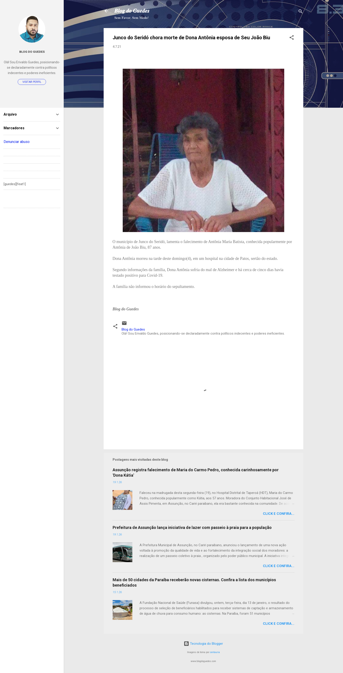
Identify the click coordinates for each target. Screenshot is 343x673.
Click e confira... (278, 514)
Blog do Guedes (32, 51)
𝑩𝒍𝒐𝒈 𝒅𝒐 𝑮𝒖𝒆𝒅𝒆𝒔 (131, 11)
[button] (291, 38)
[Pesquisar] (300, 12)
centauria (215, 652)
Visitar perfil (31, 81)
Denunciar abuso (17, 142)
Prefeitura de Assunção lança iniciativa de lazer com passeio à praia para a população (192, 527)
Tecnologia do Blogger (203, 644)
